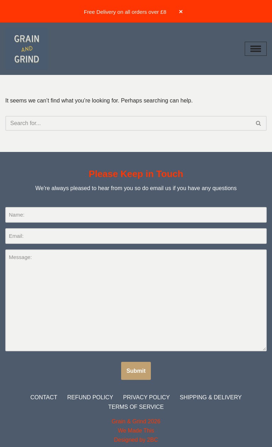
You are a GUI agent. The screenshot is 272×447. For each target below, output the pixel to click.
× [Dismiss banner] (181, 11)
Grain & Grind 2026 (136, 421)
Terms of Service (136, 407)
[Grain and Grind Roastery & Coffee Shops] (26, 49)
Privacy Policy (146, 397)
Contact (43, 397)
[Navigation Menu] (256, 49)
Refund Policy (90, 397)
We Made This (136, 431)
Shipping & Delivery (211, 397)
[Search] (128, 123)
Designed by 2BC (136, 440)
